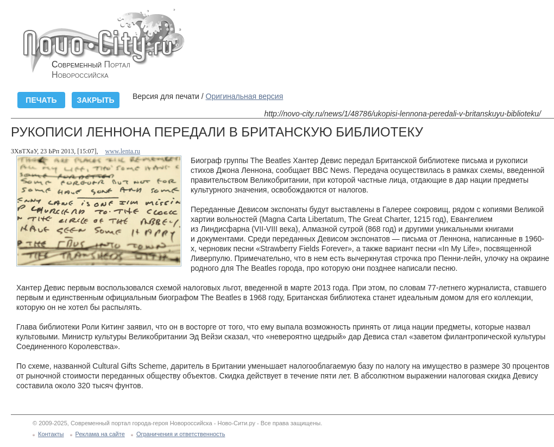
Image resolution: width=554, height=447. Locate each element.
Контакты (51, 434)
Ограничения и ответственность (180, 434)
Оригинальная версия (245, 96)
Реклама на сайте (100, 434)
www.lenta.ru (123, 151)
